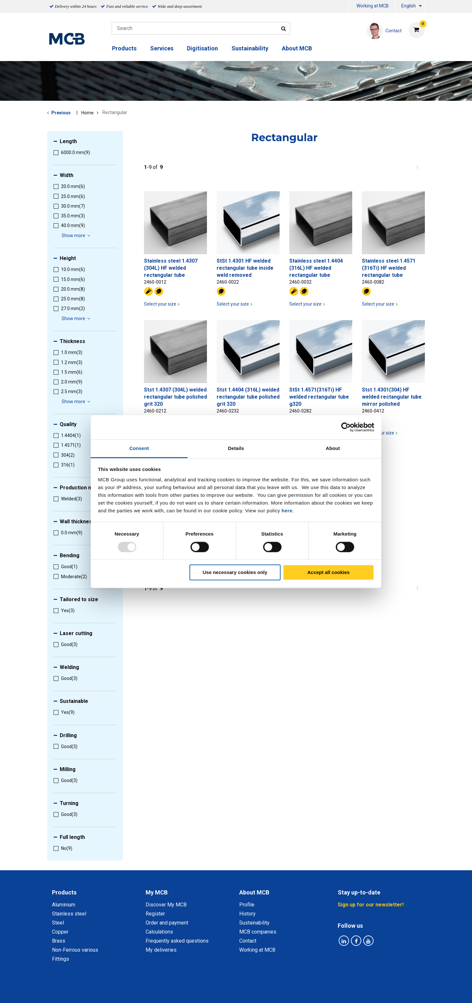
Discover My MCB (166, 905)
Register (155, 914)
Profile (246, 905)
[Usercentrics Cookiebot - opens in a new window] (346, 427)
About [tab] (333, 448)
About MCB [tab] (254, 892)
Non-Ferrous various (75, 950)
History (247, 914)
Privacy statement (172, 991)
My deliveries (161, 950)
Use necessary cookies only (235, 572)
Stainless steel (69, 914)
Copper (60, 932)
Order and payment (167, 923)
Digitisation (202, 48)
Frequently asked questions (177, 941)
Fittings (60, 959)
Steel (58, 923)
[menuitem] (349, 6)
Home (87, 112)
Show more (77, 235)
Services (161, 48)
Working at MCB (372, 5)
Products (124, 48)
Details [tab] (236, 448)
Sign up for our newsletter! (371, 905)
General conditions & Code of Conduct (244, 991)
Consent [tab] (139, 448)
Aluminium (63, 905)
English (408, 5)
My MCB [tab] (157, 892)
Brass (58, 941)
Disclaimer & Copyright (322, 991)
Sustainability (249, 48)
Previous (61, 112)
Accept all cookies (328, 572)
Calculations (159, 932)
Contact (247, 941)
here (287, 510)
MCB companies (257, 932)
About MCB (297, 48)
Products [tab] (64, 892)
